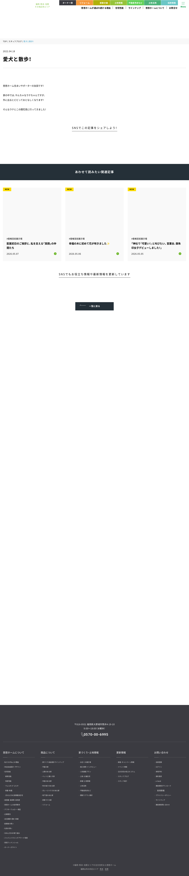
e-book (160, 779)
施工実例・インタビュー (91, 765)
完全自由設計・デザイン (15, 765)
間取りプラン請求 (89, 793)
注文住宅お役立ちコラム (129, 769)
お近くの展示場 (88, 760)
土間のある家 (49, 769)
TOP (5, 41)
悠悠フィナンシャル (14, 840)
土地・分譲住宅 (88, 774)
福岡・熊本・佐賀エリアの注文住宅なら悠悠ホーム (95, 863)
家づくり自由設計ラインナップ (57, 760)
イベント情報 (124, 765)
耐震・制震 (12, 788)
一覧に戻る (94, 302)
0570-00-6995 (96, 732)
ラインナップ (134, 8)
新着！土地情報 (88, 779)
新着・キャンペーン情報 (129, 760)
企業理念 (9, 812)
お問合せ (173, 8)
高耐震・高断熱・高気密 (15, 798)
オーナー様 (68, 2)
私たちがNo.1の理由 (14, 760)
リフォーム (85, 2)
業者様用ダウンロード (166, 783)
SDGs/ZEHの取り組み (15, 831)
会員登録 (160, 760)
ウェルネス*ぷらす (16, 783)
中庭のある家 (49, 779)
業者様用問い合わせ (165, 802)
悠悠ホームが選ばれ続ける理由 (96, 8)
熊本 (101, 867)
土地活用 (153, 2)
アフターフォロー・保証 (15, 807)
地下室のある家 (50, 793)
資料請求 (160, 774)
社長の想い (10, 826)
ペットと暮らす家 (51, 774)
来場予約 (160, 769)
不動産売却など (135, 2)
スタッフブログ (15, 41)
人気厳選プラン (88, 769)
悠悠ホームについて (155, 8)
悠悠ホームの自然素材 (15, 802)
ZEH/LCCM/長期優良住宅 (19, 793)
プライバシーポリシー (166, 793)
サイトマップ (162, 798)
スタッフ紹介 (124, 779)
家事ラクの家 (49, 798)
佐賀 (106, 867)
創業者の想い (11, 821)
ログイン (160, 765)
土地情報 (119, 2)
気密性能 (12, 779)
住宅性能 (119, 8)
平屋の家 (47, 765)
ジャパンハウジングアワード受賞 (20, 835)
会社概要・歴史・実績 (14, 817)
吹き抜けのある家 (51, 783)
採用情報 (169, 2)
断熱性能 (12, 774)
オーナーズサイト (13, 845)
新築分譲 (101, 2)
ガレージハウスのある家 (54, 788)
